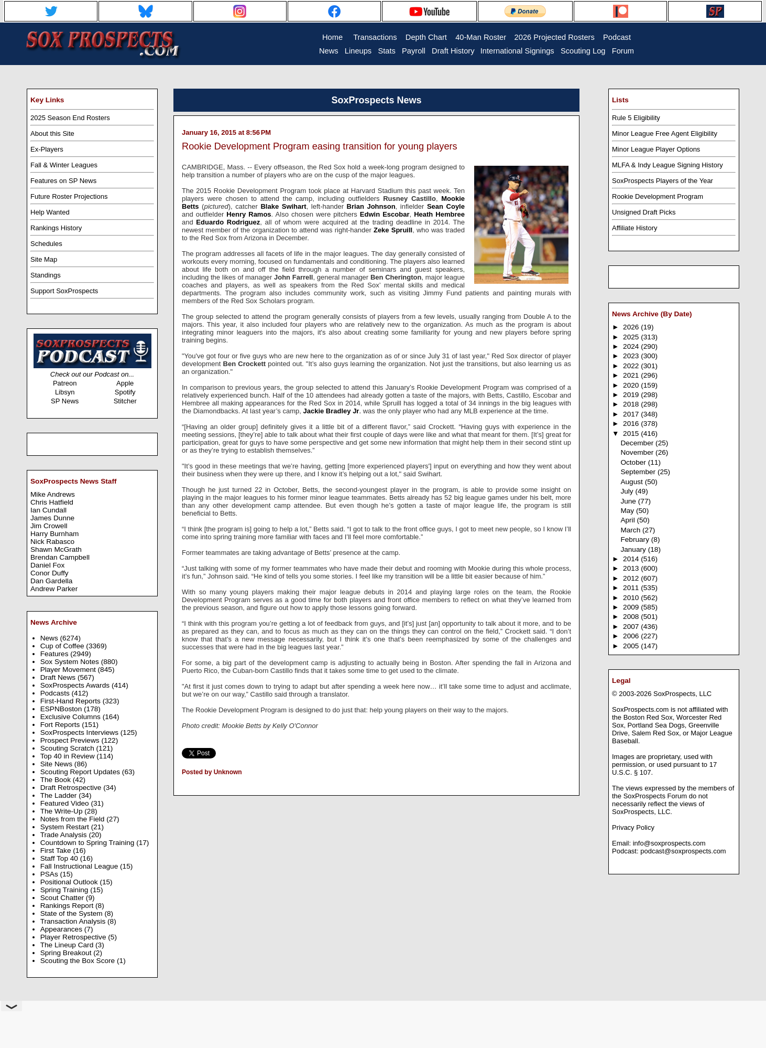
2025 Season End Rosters (70, 118)
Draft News (59, 677)
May (628, 511)
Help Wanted (50, 212)
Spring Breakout (67, 953)
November (637, 452)
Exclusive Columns (71, 717)
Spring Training (65, 890)
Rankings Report (67, 906)
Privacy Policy (633, 827)
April (628, 520)
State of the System (72, 913)
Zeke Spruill (393, 230)
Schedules (46, 244)
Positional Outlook (70, 882)
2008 (632, 617)
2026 (632, 327)
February (635, 539)
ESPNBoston (62, 709)
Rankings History (56, 228)
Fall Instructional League (80, 866)
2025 (632, 337)
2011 (632, 588)
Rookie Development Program (657, 196)
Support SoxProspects (64, 291)
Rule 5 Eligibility (636, 118)
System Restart (65, 827)
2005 (632, 646)
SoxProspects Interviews (80, 732)
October (634, 462)
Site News (57, 764)
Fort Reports (61, 725)
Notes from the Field (73, 819)
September (639, 472)
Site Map (43, 259)
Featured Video (65, 803)
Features (55, 654)
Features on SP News (63, 181)
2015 (632, 433)
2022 (632, 366)
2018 (632, 404)
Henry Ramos (248, 214)
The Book (56, 780)
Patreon (65, 383)
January (634, 549)
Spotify (125, 392)
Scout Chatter (63, 898)
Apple (125, 383)
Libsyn (65, 392)
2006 (632, 636)
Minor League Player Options (656, 149)
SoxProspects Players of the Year (662, 181)
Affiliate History (634, 228)
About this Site (52, 133)
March (631, 530)
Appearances (62, 929)
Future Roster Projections (68, 196)
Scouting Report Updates (81, 772)
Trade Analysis (64, 835)
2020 (632, 385)
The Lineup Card (67, 945)
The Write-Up (62, 811)
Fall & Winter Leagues (63, 165)
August (632, 482)
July (627, 491)
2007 (632, 626)
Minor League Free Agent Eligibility (664, 133)
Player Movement (69, 669)
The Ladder (59, 795)
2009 (632, 607)
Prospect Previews (71, 740)
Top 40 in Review (68, 756)
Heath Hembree (439, 214)
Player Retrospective (74, 937)
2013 (632, 568)
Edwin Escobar (385, 214)
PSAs (50, 874)
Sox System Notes (70, 662)
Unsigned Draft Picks (643, 212)
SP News (65, 401)
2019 (632, 395)
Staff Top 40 (60, 858)
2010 (632, 598)
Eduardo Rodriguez (228, 222)
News (50, 638)
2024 (632, 346)
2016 (632, 423)
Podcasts (56, 693)
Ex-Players (46, 149)
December (637, 443)
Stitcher (125, 401)
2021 (632, 375)
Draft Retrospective (72, 788)
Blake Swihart (283, 206)
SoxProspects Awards (76, 685)
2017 (632, 414)
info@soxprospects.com (669, 843)
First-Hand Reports (71, 701)
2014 (632, 559)
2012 (632, 578)
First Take (56, 850)
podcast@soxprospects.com (683, 851)
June (629, 501)
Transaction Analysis (73, 921)
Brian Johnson (371, 206)
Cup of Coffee (63, 646)
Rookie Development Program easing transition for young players (319, 146)
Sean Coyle (446, 206)
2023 (632, 356)
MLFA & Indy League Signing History (667, 165)
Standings (45, 275)
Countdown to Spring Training (88, 843)
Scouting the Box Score (78, 961)
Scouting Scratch (68, 748)
